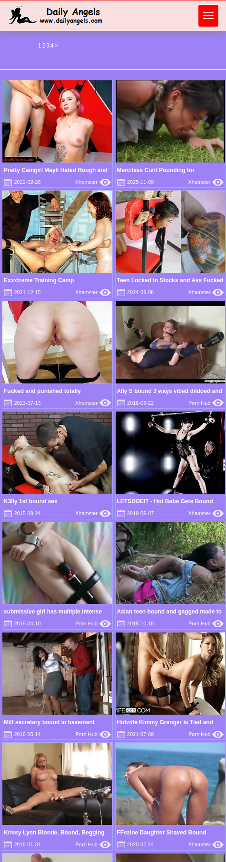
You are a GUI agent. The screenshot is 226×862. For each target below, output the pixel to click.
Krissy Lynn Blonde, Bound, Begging (54, 832)
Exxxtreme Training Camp (39, 280)
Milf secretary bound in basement (49, 722)
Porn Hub (206, 403)
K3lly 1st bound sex (31, 501)
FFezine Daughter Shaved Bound (161, 832)
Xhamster (93, 182)
